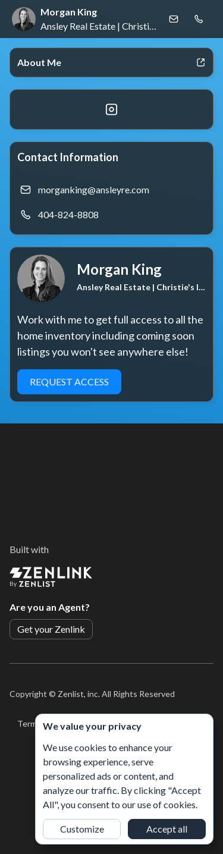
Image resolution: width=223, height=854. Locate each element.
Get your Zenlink (51, 629)
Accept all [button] (166, 828)
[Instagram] (111, 109)
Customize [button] (82, 828)
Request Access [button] (69, 381)
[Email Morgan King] (173, 19)
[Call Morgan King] (198, 19)
